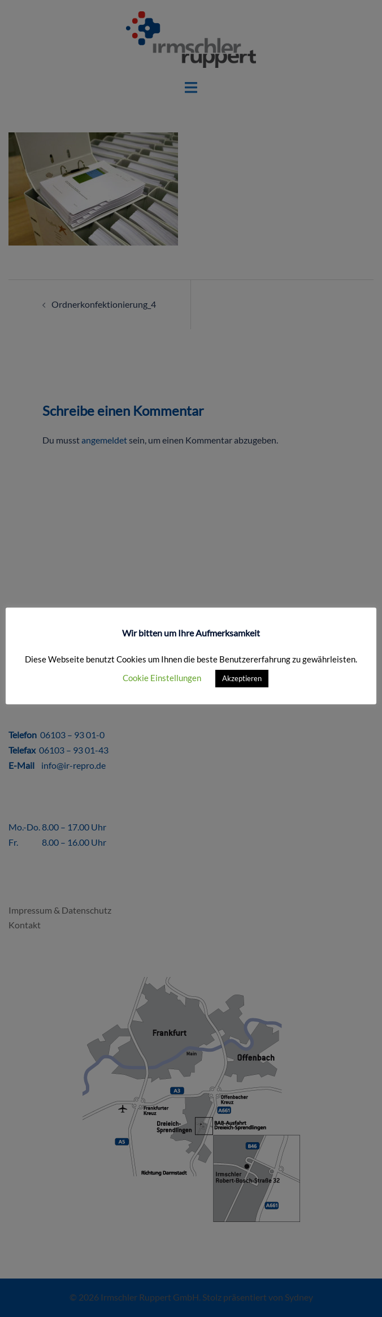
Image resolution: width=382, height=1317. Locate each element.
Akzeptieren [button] (242, 678)
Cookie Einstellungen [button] (162, 678)
